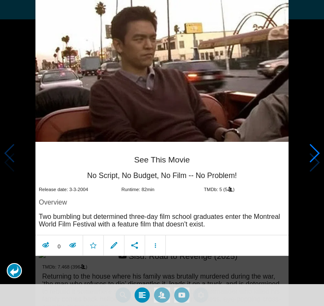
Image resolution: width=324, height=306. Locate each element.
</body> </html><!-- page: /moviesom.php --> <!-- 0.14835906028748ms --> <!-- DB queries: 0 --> (162, 153)
